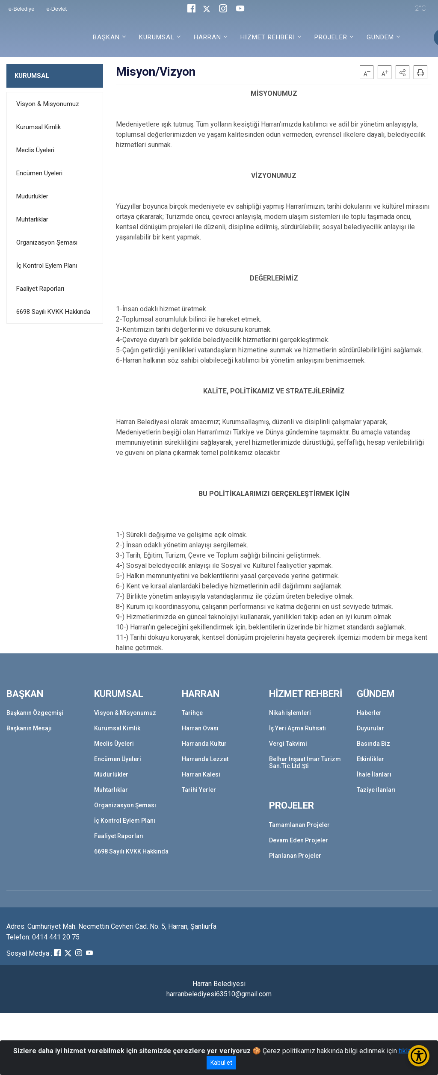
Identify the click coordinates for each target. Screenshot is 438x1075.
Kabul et (221, 1062)
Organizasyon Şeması (46, 242)
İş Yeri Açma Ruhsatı (297, 728)
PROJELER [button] (330, 37)
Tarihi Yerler (199, 789)
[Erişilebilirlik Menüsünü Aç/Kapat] (418, 1055)
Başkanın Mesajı (29, 728)
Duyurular (370, 728)
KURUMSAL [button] (157, 37)
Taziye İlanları (376, 789)
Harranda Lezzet (205, 759)
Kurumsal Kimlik (38, 127)
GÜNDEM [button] (380, 37)
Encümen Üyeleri (39, 173)
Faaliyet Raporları (40, 288)
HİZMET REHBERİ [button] (267, 37)
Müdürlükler (32, 196)
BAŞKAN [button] (106, 37)
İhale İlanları (374, 774)
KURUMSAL (32, 76)
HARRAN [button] (207, 37)
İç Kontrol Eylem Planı (46, 265)
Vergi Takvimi (288, 743)
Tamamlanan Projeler (299, 824)
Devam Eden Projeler (298, 840)
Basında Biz (373, 743)
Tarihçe (192, 712)
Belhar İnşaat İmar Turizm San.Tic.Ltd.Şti (305, 762)
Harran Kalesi (201, 774)
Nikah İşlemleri (290, 712)
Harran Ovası (200, 728)
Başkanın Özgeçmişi (34, 712)
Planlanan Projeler (295, 855)
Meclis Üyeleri (35, 150)
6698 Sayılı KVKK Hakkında (53, 312)
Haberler (369, 712)
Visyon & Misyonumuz (47, 104)
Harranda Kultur (204, 743)
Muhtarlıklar (32, 219)
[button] (402, 72)
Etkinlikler (370, 759)
